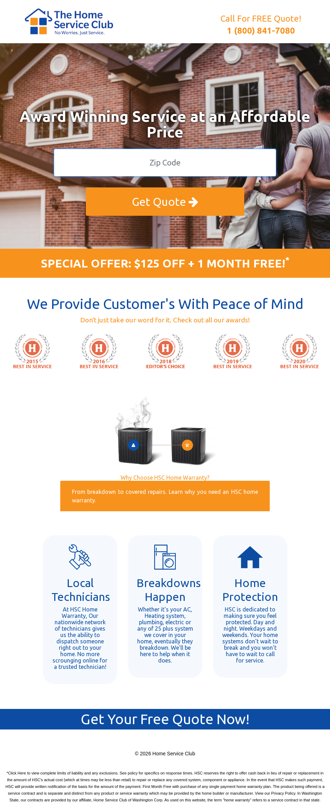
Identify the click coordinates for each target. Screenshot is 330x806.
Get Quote (165, 201)
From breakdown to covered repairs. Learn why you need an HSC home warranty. (165, 496)
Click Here (17, 773)
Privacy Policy (283, 793)
